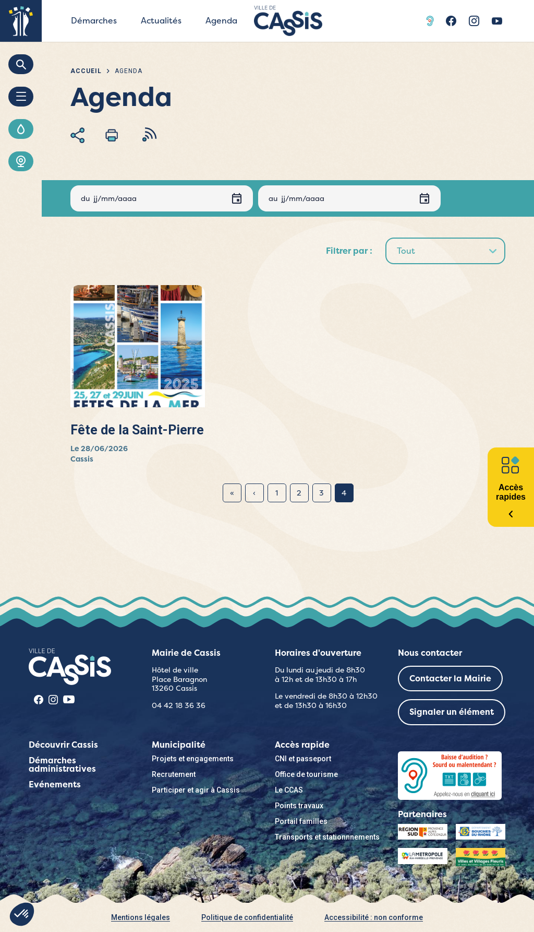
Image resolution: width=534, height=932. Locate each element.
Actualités (161, 20)
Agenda (221, 20)
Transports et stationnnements (327, 837)
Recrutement (174, 774)
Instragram (474, 21)
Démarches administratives (62, 764)
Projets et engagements (193, 758)
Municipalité (178, 744)
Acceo (431, 21)
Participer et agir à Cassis (196, 790)
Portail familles (301, 821)
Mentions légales (140, 917)
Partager (77, 135)
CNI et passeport (303, 758)
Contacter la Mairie (450, 678)
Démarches (94, 20)
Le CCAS (289, 790)
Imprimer (111, 135)
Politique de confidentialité (247, 917)
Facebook (451, 21)
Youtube (497, 21)
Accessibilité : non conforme (373, 917)
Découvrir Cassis (63, 744)
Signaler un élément (451, 711)
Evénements (55, 784)
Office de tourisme (306, 774)
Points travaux (299, 805)
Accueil (86, 71)
